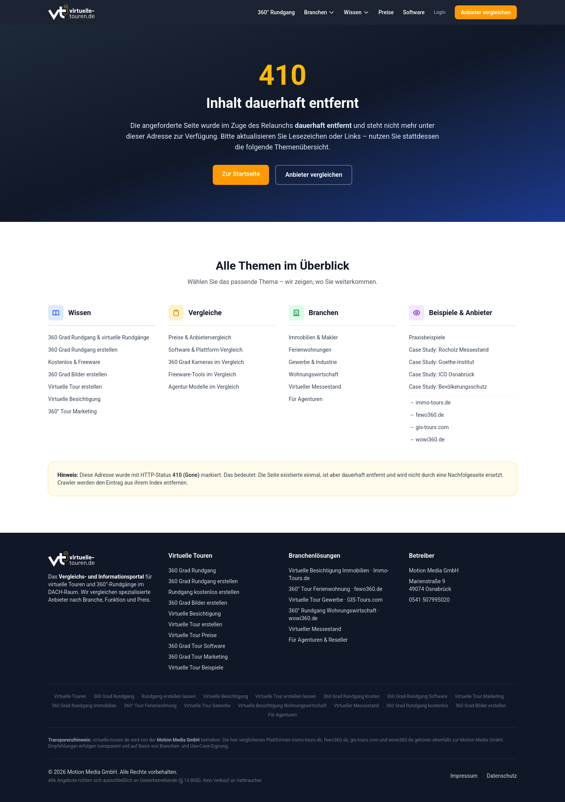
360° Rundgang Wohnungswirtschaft (333, 610)
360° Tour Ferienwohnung (319, 589)
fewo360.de (368, 589)
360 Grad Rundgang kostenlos (417, 705)
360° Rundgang (276, 12)
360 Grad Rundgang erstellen (83, 350)
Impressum (464, 776)
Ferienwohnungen (310, 350)
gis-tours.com (364, 740)
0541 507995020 (429, 600)
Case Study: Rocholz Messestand (449, 350)
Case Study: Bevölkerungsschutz (448, 387)
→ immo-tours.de (430, 402)
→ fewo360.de (426, 415)
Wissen (356, 12)
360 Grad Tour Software (196, 646)
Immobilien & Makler (313, 337)
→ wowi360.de (427, 439)
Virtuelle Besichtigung (74, 399)
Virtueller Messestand (315, 387)
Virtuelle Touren (70, 696)
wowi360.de (303, 618)
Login (440, 12)
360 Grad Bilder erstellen (77, 374)
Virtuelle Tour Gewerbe (316, 600)
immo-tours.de (307, 740)
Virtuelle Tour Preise (192, 635)
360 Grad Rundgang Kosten (351, 696)
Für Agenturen (306, 399)
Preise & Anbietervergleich (199, 337)
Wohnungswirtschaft (313, 374)
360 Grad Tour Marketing (198, 657)
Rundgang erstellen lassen (168, 696)
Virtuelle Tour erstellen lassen (286, 696)
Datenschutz (502, 776)
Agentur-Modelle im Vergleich (203, 387)
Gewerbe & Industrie (313, 362)
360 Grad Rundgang (192, 570)
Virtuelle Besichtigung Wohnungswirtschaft (282, 705)
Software (413, 12)
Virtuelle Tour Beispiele (195, 667)
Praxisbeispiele (427, 337)
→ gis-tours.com (429, 427)
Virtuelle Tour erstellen (75, 387)
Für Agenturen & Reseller (318, 640)
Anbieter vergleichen (486, 12)
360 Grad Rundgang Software (417, 696)
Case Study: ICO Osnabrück (441, 374)
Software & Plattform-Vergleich (205, 350)
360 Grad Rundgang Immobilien (84, 705)
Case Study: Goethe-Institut (441, 362)
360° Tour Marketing (72, 411)
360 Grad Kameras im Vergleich (206, 362)
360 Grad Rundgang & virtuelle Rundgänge (98, 337)
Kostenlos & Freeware (74, 362)
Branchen (319, 12)
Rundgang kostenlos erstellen (203, 592)
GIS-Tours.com (365, 600)
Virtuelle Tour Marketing (479, 696)
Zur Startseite (241, 174)
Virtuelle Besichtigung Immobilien (329, 570)
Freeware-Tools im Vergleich (202, 374)
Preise (386, 12)
